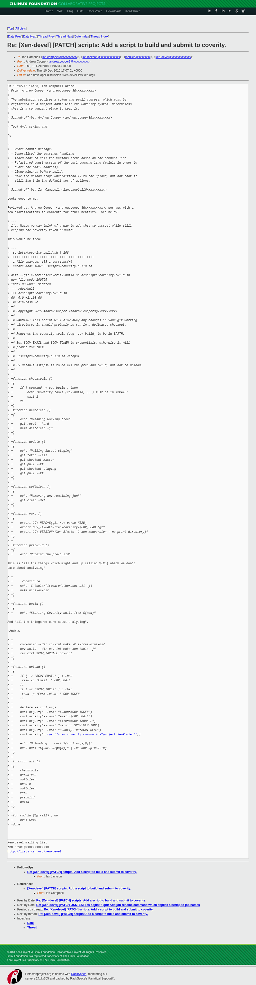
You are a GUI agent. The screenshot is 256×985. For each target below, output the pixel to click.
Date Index (81, 36)
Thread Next (64, 36)
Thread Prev (46, 36)
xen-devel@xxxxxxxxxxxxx (173, 57)
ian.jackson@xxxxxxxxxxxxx (101, 57)
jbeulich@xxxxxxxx (137, 57)
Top (10, 28)
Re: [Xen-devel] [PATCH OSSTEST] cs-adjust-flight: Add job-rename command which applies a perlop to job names (118, 905)
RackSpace (78, 974)
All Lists (21, 28)
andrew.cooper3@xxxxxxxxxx (69, 61)
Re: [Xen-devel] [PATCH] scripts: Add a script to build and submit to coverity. (82, 872)
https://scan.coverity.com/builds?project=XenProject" (90, 734)
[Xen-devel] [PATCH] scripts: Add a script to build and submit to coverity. (79, 888)
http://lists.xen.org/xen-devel (35, 851)
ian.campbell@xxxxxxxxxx (60, 57)
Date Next (29, 36)
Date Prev (14, 36)
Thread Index (99, 36)
